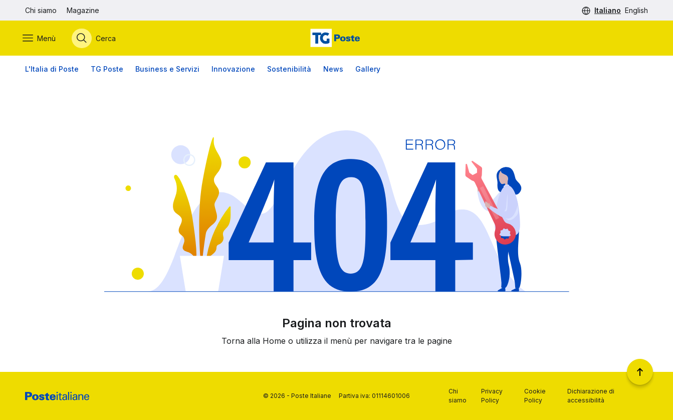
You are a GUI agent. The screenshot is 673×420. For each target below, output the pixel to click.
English (636, 10)
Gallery (367, 70)
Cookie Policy (535, 395)
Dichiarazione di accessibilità (590, 395)
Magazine (83, 10)
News (333, 70)
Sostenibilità (289, 70)
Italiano (607, 10)
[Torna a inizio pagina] (640, 372)
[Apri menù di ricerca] (96, 39)
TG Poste (107, 70)
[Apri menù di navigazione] (41, 39)
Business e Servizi (167, 70)
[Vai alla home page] (336, 39)
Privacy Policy (492, 395)
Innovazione (233, 70)
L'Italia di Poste (52, 70)
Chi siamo (41, 10)
